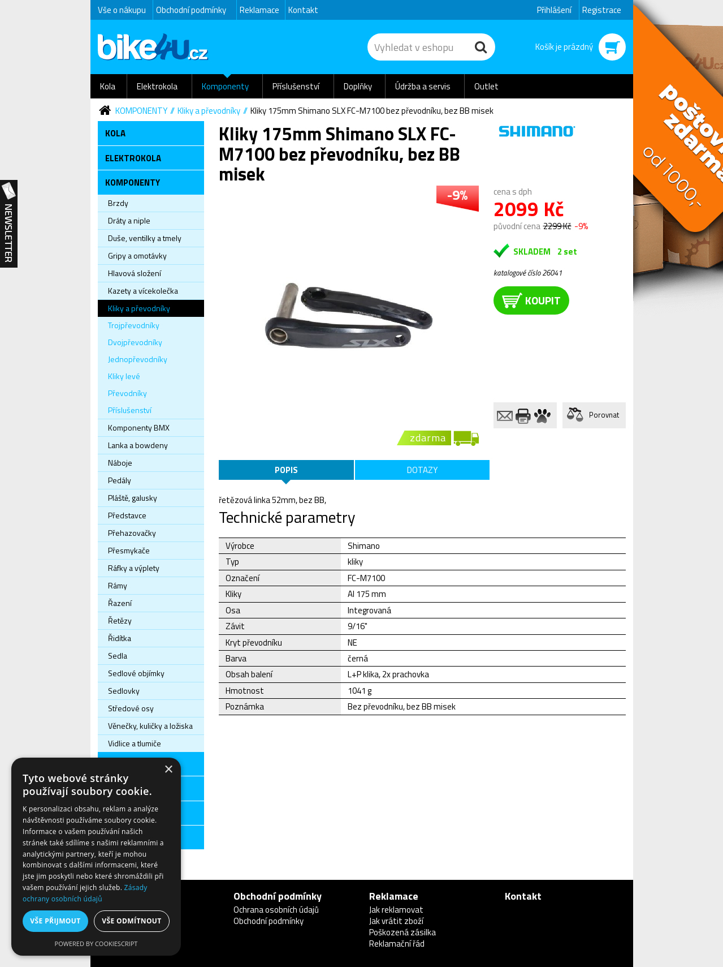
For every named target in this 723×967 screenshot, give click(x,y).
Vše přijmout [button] (55, 921)
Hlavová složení (134, 273)
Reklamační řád (397, 943)
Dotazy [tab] (422, 469)
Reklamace (259, 9)
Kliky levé (124, 376)
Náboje (120, 463)
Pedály (119, 480)
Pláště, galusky (132, 498)
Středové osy (131, 708)
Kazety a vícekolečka (143, 290)
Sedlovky (124, 691)
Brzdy (118, 203)
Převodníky (127, 393)
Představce (127, 515)
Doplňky (358, 86)
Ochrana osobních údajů (276, 909)
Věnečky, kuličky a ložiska (150, 726)
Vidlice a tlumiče (134, 743)
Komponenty (225, 86)
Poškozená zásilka (402, 932)
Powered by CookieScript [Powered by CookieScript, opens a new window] (96, 943)
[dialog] (96, 857)
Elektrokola (157, 86)
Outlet (486, 86)
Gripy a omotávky (137, 255)
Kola (107, 86)
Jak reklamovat (396, 909)
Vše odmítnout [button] (131, 921)
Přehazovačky (132, 533)
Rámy (117, 585)
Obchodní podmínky (191, 9)
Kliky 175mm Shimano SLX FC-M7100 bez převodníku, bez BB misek (371, 110)
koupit (531, 300)
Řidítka (119, 638)
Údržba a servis (423, 86)
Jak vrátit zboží (396, 920)
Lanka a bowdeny (138, 445)
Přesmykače (129, 550)
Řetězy (120, 620)
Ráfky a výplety (133, 568)
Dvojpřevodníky (135, 342)
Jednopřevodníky (137, 359)
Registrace (601, 9)
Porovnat (604, 414)
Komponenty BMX (139, 427)
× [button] (168, 770)
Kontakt (303, 9)
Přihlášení (554, 9)
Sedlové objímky (136, 673)
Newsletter (9, 224)
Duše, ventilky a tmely (144, 238)
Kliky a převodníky (208, 110)
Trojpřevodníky (133, 325)
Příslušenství (295, 86)
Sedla (117, 655)
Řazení (120, 603)
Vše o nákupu (122, 9)
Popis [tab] (286, 469)
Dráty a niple (129, 220)
